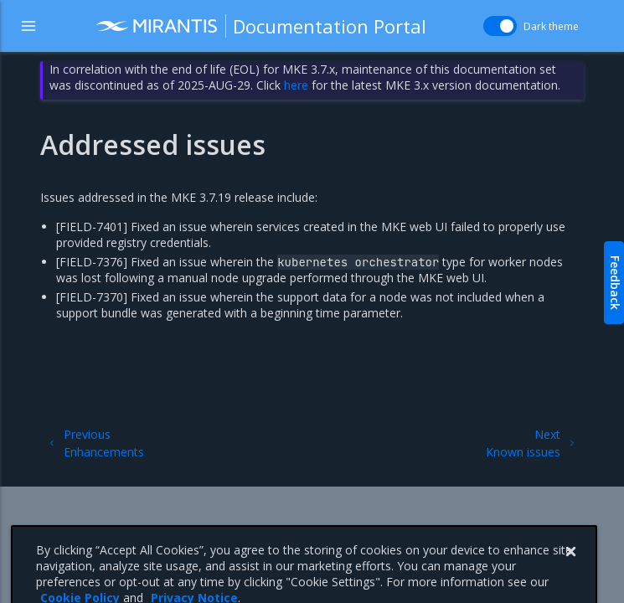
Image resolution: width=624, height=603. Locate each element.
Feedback (615, 282)
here (296, 85)
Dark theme (551, 26)
